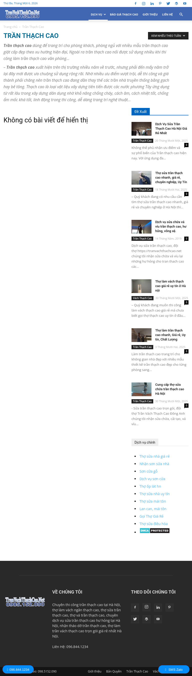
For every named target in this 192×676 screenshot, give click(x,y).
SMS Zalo (173, 670)
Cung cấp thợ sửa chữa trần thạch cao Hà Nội (169, 389)
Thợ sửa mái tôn (153, 501)
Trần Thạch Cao (142, 140)
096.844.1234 (18, 670)
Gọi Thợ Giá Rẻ (152, 516)
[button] (181, 14)
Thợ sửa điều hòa (154, 523)
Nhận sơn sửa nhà (154, 463)
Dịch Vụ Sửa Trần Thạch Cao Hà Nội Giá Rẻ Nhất (171, 128)
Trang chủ (11, 27)
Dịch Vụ (98, 14)
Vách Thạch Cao (142, 298)
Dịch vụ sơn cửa (152, 478)
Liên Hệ (167, 14)
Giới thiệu (150, 14)
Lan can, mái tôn (153, 508)
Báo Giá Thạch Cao (124, 14)
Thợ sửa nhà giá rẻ (155, 456)
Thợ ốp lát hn (150, 486)
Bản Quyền (114, 671)
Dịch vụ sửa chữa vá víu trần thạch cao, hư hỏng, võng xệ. (170, 226)
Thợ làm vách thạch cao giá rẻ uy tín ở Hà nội (170, 286)
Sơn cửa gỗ (149, 471)
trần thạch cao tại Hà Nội (100, 604)
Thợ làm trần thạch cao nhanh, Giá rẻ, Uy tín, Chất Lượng (170, 335)
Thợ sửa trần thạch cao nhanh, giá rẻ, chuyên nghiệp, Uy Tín (171, 177)
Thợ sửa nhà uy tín (155, 493)
